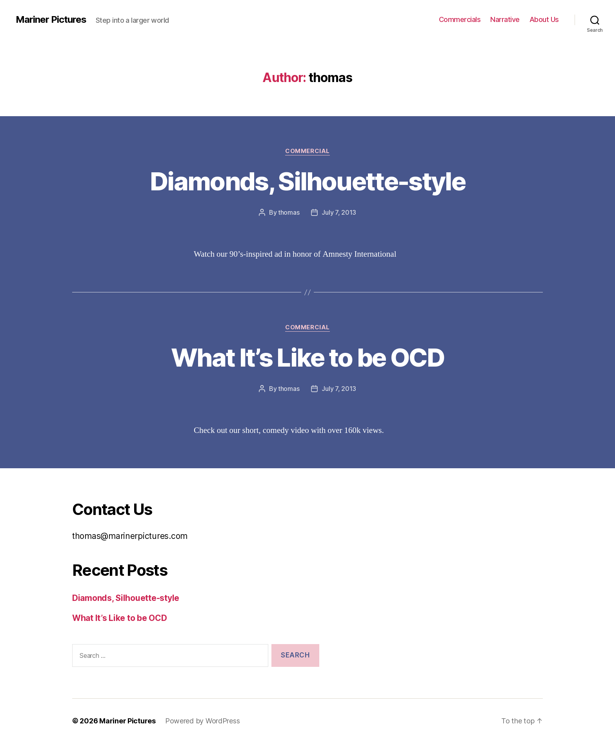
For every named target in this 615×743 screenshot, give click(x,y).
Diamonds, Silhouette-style (307, 181)
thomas (288, 212)
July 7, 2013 (339, 212)
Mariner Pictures (51, 19)
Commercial (307, 151)
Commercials (460, 19)
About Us (544, 19)
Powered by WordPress (202, 721)
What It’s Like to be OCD (307, 357)
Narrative (505, 19)
